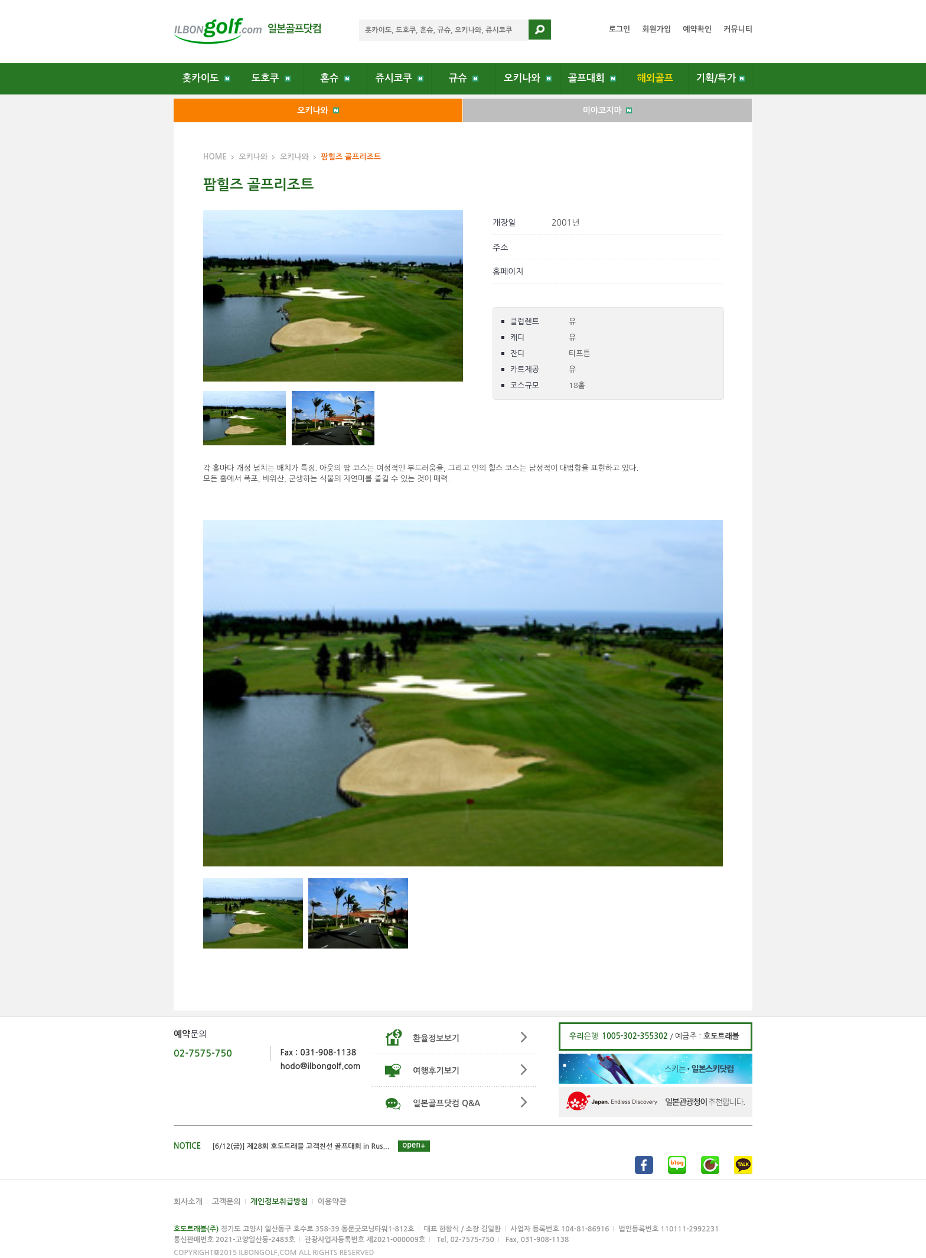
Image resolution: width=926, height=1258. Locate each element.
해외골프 (656, 78)
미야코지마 (607, 110)
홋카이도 (206, 78)
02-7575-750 (203, 1053)
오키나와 (528, 78)
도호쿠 (271, 78)
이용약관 (332, 1201)
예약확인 (697, 29)
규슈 (463, 78)
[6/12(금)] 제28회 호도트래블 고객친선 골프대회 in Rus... (301, 1146)
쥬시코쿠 (399, 78)
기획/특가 (720, 78)
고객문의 (226, 1201)
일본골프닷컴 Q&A (446, 1103)
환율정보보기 (436, 1038)
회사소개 (188, 1201)
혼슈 (335, 78)
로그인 (620, 29)
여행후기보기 (436, 1071)
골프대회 (592, 78)
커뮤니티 (737, 29)
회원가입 (656, 29)
